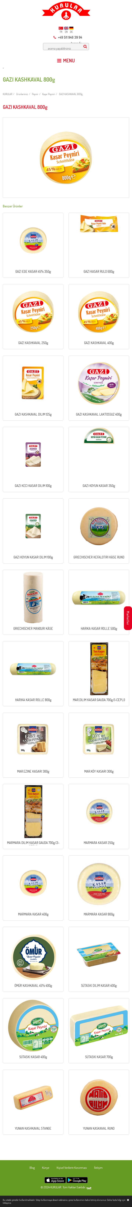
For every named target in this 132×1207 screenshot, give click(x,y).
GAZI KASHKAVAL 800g (71, 94)
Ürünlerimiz (22, 94)
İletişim (98, 1168)
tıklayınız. (7, 1202)
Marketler (128, 618)
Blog (32, 1168)
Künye (45, 1168)
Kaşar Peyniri (48, 94)
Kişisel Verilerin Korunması (72, 1168)
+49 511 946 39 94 (67, 37)
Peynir (35, 94)
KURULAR (7, 94)
